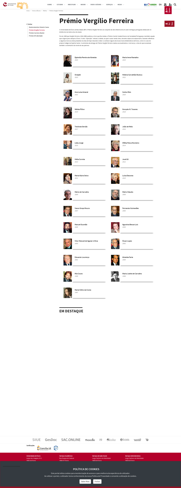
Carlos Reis (126, 92)
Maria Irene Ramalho (130, 57)
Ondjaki (78, 75)
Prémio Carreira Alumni (36, 33)
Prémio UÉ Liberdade (36, 36)
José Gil (125, 159)
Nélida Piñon (80, 109)
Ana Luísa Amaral (81, 92)
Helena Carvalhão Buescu (132, 75)
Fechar (97, 481)
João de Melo (127, 127)
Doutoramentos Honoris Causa (39, 27)
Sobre (49, 5)
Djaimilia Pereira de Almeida (86, 57)
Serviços (109, 5)
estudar (60, 5)
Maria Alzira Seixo (82, 175)
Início (28, 11)
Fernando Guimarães (130, 208)
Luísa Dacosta (127, 175)
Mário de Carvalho (82, 192)
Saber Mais (85, 481)
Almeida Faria (127, 257)
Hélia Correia (80, 159)
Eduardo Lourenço (82, 257)
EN (160, 4)
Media (120, 5)
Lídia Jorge (79, 143)
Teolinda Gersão (81, 127)
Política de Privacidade (101, 476)
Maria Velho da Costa (83, 290)
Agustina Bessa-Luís (130, 224)
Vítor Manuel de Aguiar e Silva (86, 241)
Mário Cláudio (127, 192)
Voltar (29, 24)
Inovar (83, 5)
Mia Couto (79, 274)
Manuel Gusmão (81, 224)
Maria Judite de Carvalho (132, 274)
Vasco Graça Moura (82, 208)
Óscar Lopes (127, 241)
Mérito (45, 11)
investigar (72, 5)
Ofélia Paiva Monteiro (130, 143)
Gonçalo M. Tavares (130, 109)
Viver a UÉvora (95, 5)
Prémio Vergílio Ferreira (37, 30)
